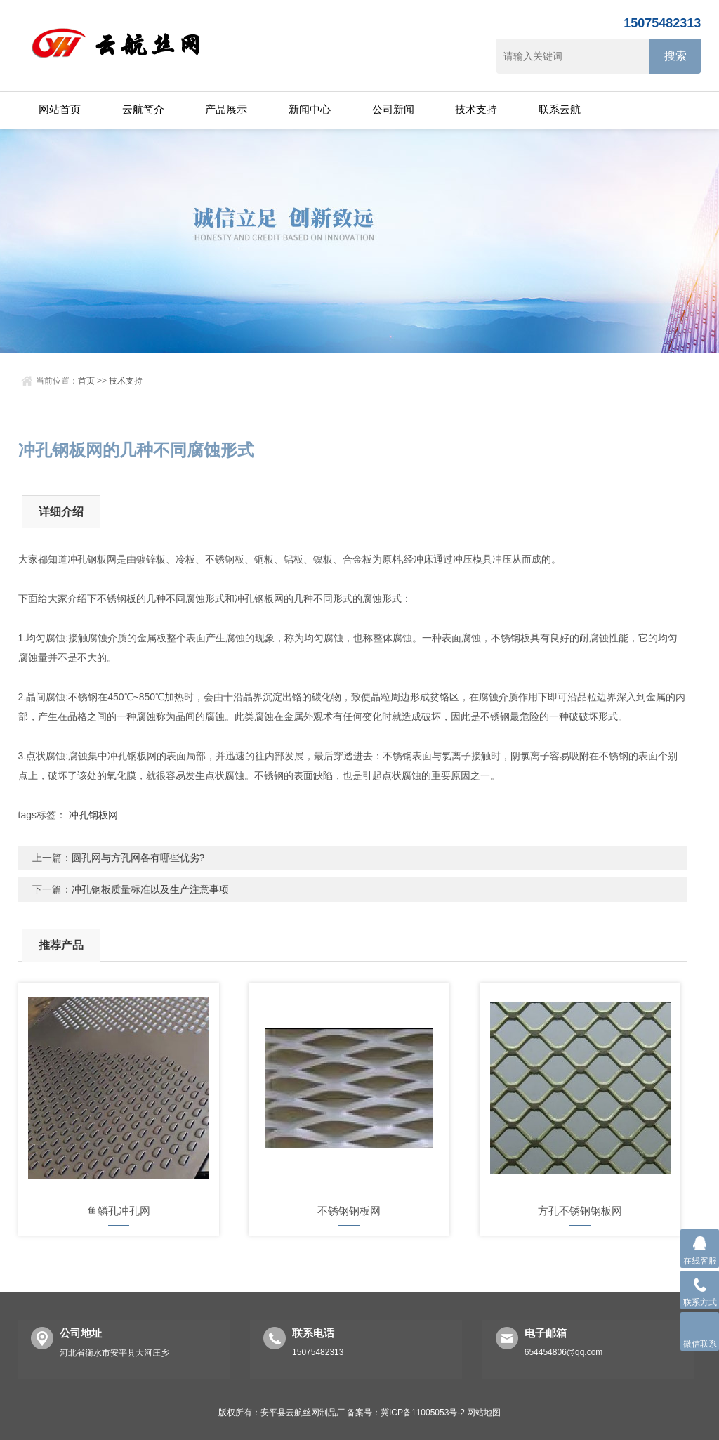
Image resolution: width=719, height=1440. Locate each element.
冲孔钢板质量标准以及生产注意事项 (150, 889)
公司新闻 (393, 109)
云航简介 (143, 109)
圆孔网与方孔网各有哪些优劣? (138, 857)
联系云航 (560, 109)
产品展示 (226, 109)
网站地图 (484, 1413)
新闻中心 (310, 109)
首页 (86, 381)
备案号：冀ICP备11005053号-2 (406, 1413)
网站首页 (60, 109)
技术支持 (476, 109)
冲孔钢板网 (93, 814)
